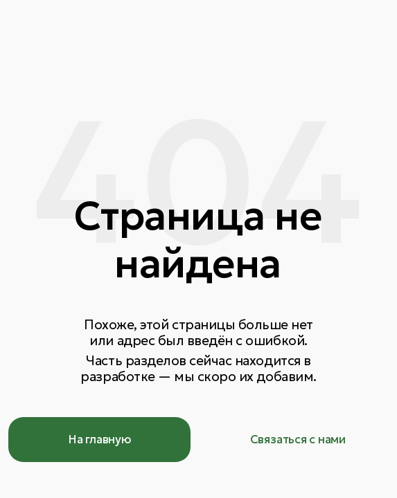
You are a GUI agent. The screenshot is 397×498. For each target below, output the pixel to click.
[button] (297, 439)
